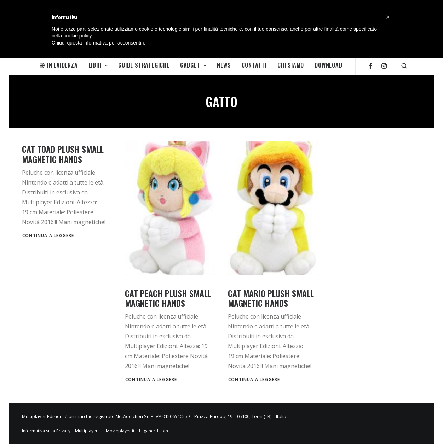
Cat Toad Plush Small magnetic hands (63, 153)
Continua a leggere (48, 236)
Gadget (193, 65)
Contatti (254, 65)
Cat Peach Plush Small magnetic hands (168, 298)
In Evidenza (59, 65)
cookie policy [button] (77, 36)
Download (328, 65)
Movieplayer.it (120, 431)
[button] (387, 17)
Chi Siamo (290, 65)
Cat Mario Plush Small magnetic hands (271, 298)
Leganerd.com (153, 431)
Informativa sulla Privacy (46, 431)
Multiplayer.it (88, 431)
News (224, 65)
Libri (98, 65)
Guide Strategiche (143, 65)
